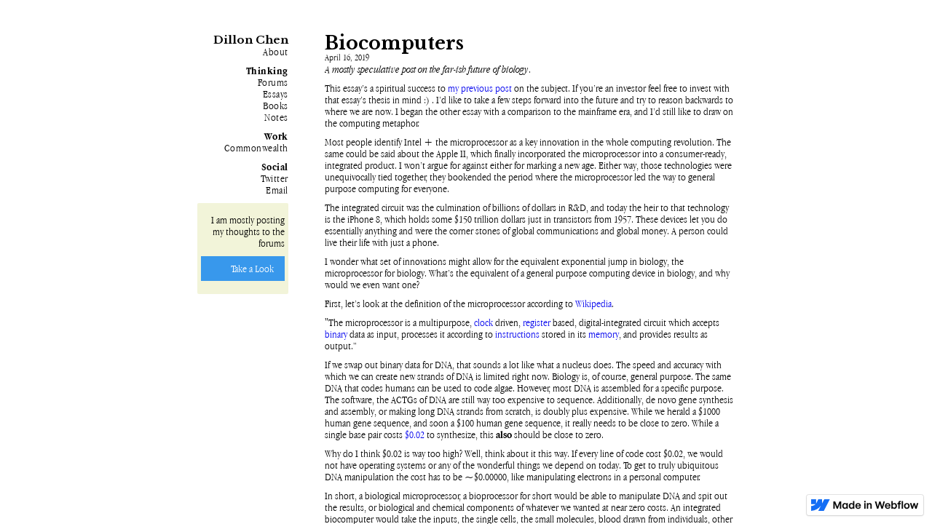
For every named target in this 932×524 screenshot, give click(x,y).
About (275, 51)
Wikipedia (593, 303)
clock (483, 322)
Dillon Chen (250, 40)
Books (275, 105)
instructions (517, 334)
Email (277, 189)
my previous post (480, 88)
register (536, 322)
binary (336, 334)
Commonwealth (256, 147)
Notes (276, 117)
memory (603, 334)
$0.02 (414, 434)
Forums (273, 82)
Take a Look (252, 268)
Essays (275, 93)
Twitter (274, 178)
